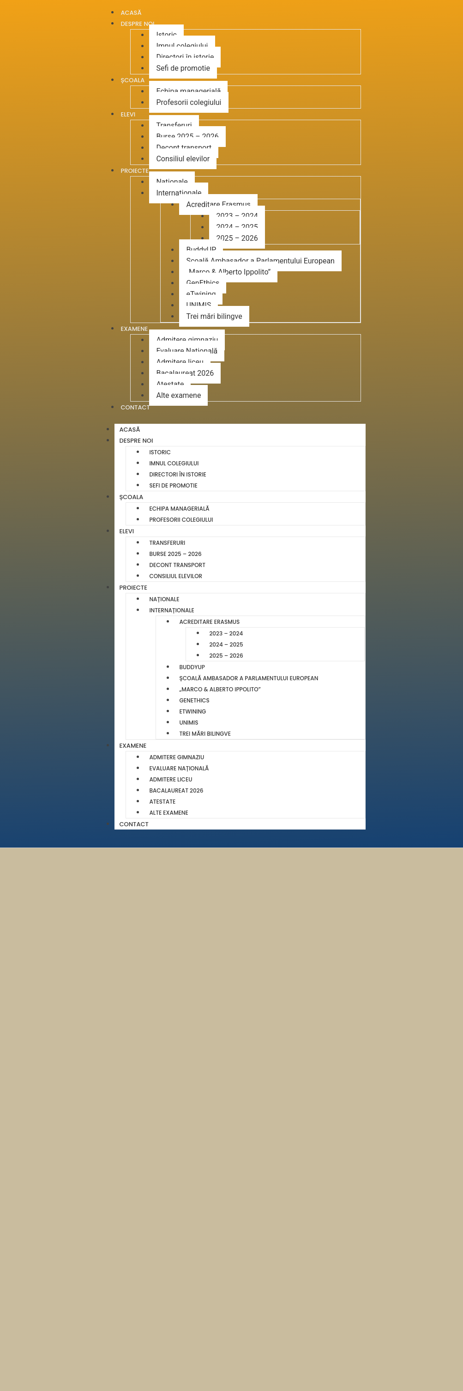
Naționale (171, 181)
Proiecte (134, 170)
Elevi (127, 114)
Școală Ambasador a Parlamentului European (260, 260)
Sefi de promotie (183, 68)
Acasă (129, 429)
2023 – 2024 (237, 216)
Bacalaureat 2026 (185, 373)
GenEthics (202, 283)
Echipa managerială (188, 91)
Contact (135, 407)
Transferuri (174, 125)
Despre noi (137, 23)
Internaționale (178, 193)
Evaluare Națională (186, 351)
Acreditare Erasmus (218, 204)
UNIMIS (198, 305)
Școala (132, 80)
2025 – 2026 (237, 238)
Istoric (166, 35)
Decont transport (183, 147)
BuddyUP (201, 249)
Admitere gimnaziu (187, 340)
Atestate (170, 384)
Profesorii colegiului (188, 102)
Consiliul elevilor (183, 158)
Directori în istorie (185, 57)
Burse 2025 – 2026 (187, 136)
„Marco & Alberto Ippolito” (228, 272)
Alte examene (178, 395)
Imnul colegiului (182, 46)
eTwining (201, 294)
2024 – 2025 (237, 227)
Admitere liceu (179, 362)
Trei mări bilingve (214, 316)
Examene (134, 328)
